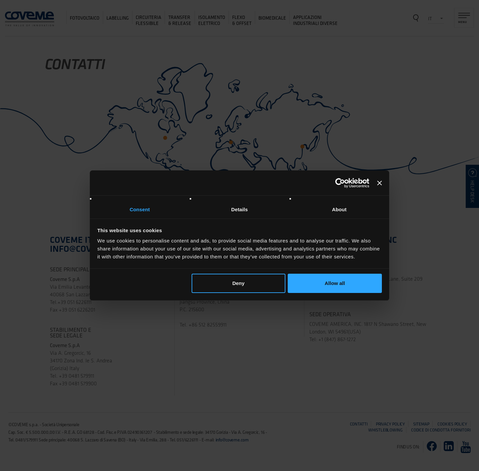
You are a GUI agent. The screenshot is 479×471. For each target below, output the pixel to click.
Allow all (335, 283)
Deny (238, 283)
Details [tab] (239, 209)
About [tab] (339, 209)
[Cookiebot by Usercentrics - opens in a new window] (340, 183)
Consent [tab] (140, 209)
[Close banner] (379, 183)
